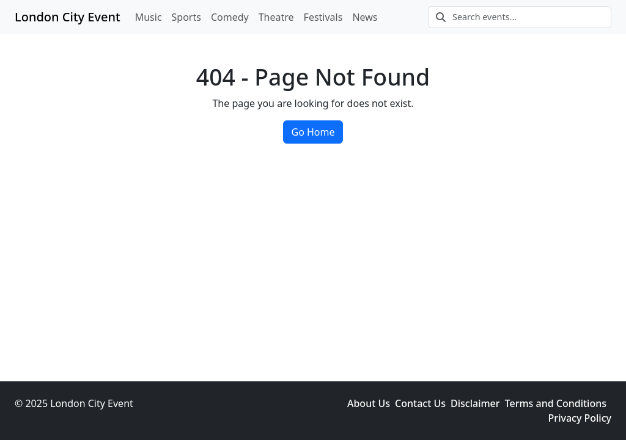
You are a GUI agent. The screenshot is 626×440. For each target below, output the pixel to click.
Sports (186, 17)
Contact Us (420, 403)
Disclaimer (475, 403)
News (364, 17)
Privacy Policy (579, 418)
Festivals (323, 17)
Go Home (312, 132)
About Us (368, 403)
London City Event (67, 17)
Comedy (230, 17)
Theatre (276, 17)
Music (148, 17)
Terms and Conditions (555, 403)
